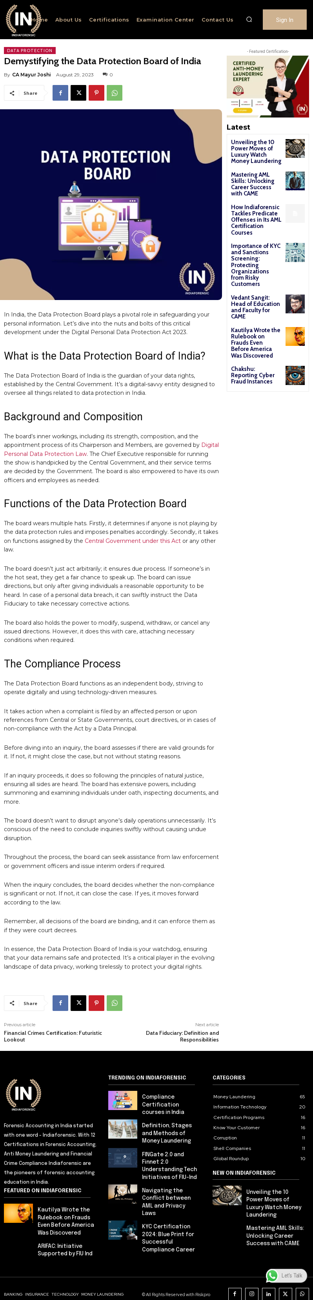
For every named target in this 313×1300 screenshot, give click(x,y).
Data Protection (30, 50)
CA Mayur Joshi (31, 75)
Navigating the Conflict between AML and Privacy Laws (170, 1173)
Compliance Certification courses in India (168, 1096)
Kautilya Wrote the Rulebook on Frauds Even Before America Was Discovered (254, 290)
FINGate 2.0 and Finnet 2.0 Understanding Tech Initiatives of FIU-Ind (170, 1147)
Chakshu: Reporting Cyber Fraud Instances (255, 312)
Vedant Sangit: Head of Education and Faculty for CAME (254, 263)
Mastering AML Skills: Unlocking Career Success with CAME (254, 176)
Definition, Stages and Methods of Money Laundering (169, 1121)
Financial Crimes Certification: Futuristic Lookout (53, 1028)
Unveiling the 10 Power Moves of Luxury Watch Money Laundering (254, 150)
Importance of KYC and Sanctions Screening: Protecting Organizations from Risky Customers (255, 234)
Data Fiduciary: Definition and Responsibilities (182, 1028)
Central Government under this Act (133, 533)
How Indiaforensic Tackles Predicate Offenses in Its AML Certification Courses (254, 203)
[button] (249, 19)
